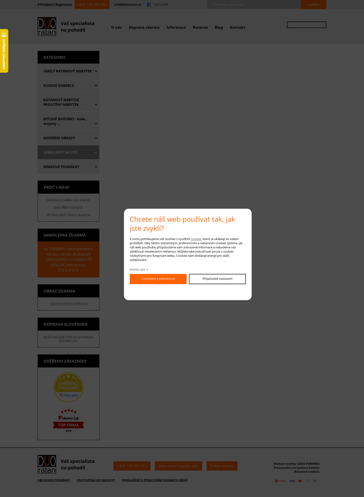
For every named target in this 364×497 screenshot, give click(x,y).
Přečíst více (137, 269)
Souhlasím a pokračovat (158, 278)
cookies (196, 239)
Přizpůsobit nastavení (217, 278)
